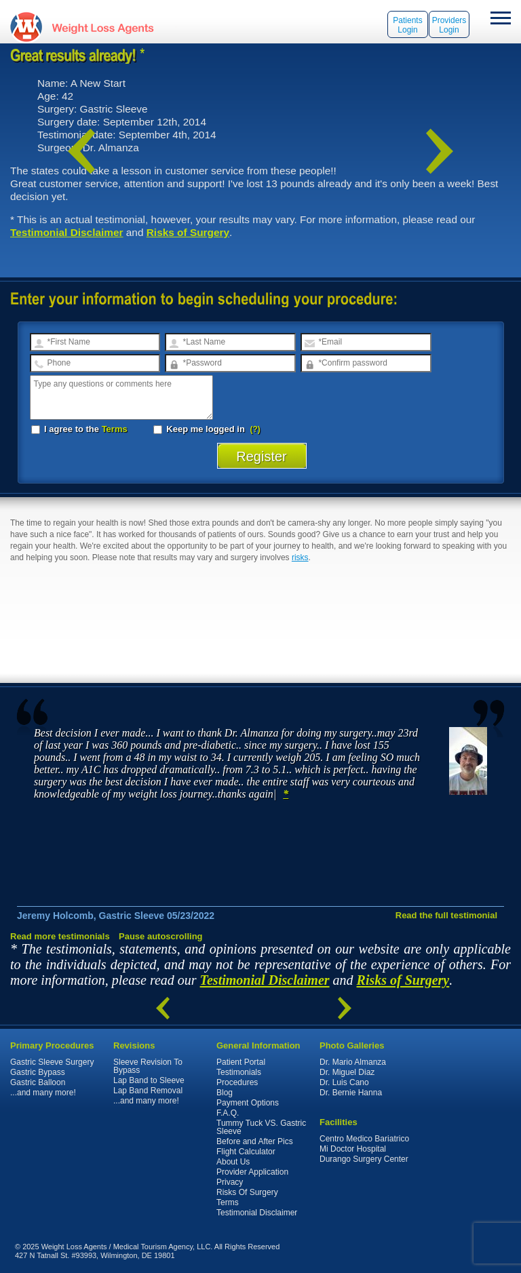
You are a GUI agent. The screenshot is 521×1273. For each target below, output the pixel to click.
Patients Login (407, 25)
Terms (115, 429)
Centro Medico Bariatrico (364, 1138)
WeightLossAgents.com (102, 26)
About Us (233, 1162)
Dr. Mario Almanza (353, 1062)
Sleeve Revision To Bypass (147, 1066)
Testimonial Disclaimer (66, 232)
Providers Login (449, 25)
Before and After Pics (254, 1141)
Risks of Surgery (188, 232)
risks (300, 557)
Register (261, 456)
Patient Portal (240, 1062)
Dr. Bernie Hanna (351, 1092)
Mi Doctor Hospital (353, 1149)
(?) (255, 429)
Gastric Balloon (37, 1082)
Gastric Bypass (37, 1072)
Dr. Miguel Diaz (347, 1072)
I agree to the (79, 429)
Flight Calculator (245, 1151)
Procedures (237, 1082)
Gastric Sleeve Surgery (52, 1062)
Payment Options (247, 1103)
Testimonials (238, 1072)
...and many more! (43, 1092)
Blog (224, 1092)
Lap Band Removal (147, 1090)
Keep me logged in (200, 429)
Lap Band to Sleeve (149, 1080)
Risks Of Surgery (247, 1192)
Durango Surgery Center (364, 1159)
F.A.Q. (227, 1113)
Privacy (229, 1182)
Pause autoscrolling (161, 936)
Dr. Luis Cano (344, 1082)
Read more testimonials (60, 936)
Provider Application (252, 1172)
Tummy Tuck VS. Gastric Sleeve (261, 1127)
